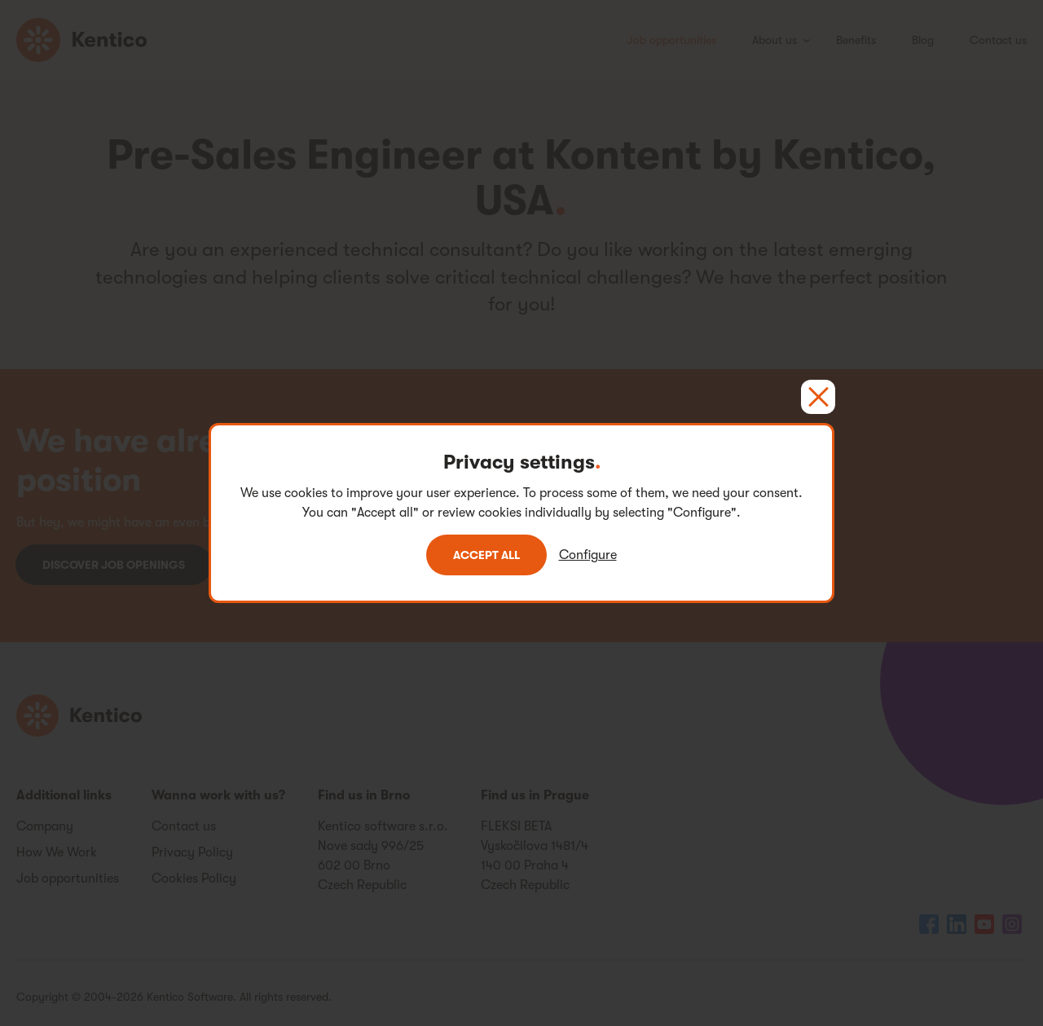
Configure (588, 555)
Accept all (486, 554)
